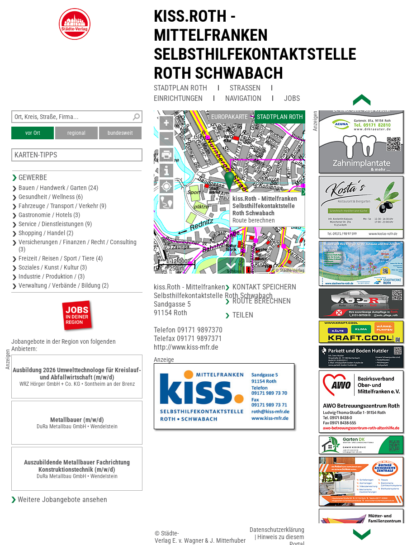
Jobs (292, 98)
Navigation (243, 98)
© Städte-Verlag (289, 270)
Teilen (242, 315)
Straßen (245, 88)
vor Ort (32, 133)
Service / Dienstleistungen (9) (55, 223)
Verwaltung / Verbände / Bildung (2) (64, 285)
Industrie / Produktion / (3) (52, 276)
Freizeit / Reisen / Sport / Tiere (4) (61, 258)
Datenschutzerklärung (277, 529)
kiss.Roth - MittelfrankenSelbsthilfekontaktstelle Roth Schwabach (255, 45)
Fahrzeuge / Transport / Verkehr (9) (62, 205)
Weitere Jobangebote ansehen (62, 499)
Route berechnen (253, 220)
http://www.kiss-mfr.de (186, 347)
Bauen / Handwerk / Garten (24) (58, 187)
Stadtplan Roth (180, 88)
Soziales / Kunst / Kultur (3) (53, 267)
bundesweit (120, 133)
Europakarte (229, 116)
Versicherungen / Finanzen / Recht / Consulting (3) (78, 245)
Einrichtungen (178, 98)
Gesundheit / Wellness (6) (51, 196)
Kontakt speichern (264, 287)
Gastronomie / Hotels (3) (49, 214)
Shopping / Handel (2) (46, 233)
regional (76, 133)
